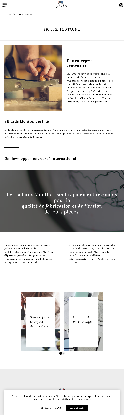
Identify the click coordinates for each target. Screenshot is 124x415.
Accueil (8, 14)
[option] (40, 321)
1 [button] (60, 353)
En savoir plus (51, 407)
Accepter (77, 407)
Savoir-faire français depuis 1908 (40, 321)
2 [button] (63, 353)
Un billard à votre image (82, 319)
